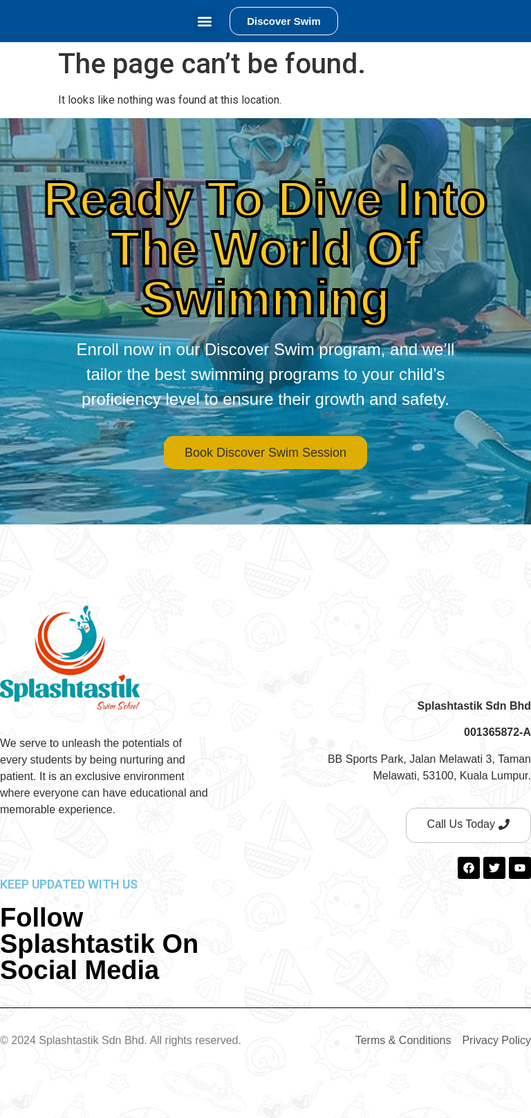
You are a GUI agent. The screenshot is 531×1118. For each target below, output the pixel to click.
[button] (204, 21)
